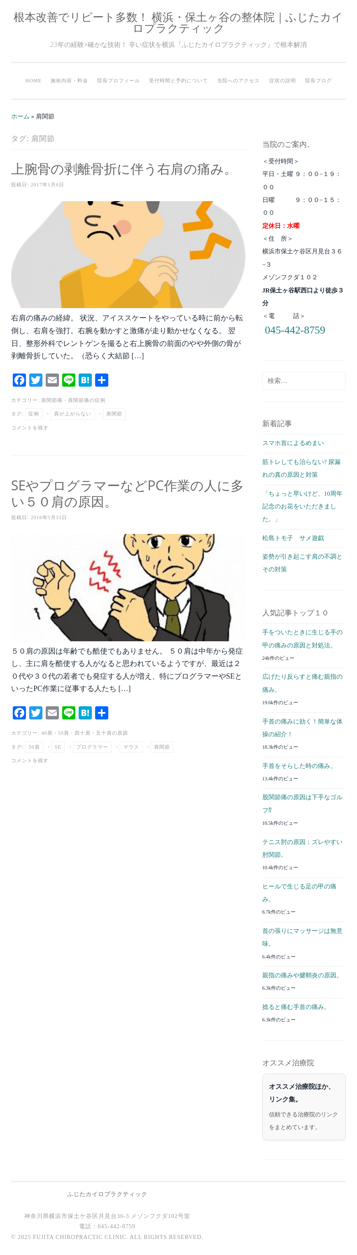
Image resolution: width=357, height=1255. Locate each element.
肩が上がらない (72, 414)
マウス (131, 747)
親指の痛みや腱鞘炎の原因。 (302, 975)
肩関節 (114, 414)
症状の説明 (282, 81)
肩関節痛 (52, 400)
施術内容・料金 (69, 81)
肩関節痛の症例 (86, 400)
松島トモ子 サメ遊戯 (293, 538)
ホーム (20, 116)
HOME (33, 81)
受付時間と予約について (178, 81)
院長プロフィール (118, 81)
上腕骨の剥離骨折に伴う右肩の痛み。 (124, 168)
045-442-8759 (295, 330)
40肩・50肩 (55, 733)
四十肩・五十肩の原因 (101, 733)
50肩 (34, 747)
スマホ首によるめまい (293, 443)
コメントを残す (30, 428)
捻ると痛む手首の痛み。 (296, 1007)
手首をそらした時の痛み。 (299, 766)
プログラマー (92, 747)
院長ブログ (318, 81)
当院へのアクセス (238, 81)
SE (58, 747)
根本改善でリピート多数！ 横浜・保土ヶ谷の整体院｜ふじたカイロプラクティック (178, 22)
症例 (33, 414)
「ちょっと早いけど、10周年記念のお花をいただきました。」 (302, 506)
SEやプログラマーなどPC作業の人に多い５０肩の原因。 (127, 493)
